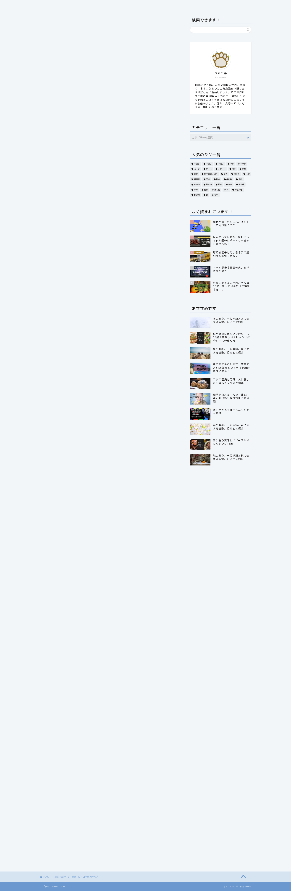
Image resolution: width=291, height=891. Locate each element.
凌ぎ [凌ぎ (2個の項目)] (234, 169)
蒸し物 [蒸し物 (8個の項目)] (217, 189)
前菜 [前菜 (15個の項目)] (196, 174)
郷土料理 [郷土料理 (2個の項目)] (238, 189)
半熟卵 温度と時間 (78, 234)
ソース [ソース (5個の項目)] (209, 169)
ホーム (48, 5)
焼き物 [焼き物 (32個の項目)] (209, 184)
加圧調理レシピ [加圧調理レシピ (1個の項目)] (210, 174)
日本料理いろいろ (131, 5)
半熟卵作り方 (74, 227)
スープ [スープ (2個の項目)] (197, 169)
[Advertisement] (109, 282)
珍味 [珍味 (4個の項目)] (196, 189)
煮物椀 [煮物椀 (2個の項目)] (241, 184)
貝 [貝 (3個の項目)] (227, 189)
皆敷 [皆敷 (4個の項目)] (206, 189)
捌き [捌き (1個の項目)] (218, 179)
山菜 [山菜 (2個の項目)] (248, 174)
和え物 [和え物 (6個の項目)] (236, 174)
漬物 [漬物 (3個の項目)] (240, 179)
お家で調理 (159, 5)
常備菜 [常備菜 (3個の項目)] (197, 179)
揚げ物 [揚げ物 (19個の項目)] (229, 179)
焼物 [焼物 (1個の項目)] (220, 184)
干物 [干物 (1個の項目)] (208, 179)
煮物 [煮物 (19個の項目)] (230, 184)
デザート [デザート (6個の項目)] (221, 169)
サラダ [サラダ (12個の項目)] (243, 163)
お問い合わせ (207, 5)
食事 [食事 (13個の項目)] (216, 195)
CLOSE (156, 214)
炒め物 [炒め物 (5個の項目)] (197, 184)
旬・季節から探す (99, 5)
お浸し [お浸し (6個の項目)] (209, 163)
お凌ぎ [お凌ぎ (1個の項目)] (197, 163)
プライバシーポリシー (54, 886)
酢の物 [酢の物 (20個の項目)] (197, 195)
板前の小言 (182, 5)
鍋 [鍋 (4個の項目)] (207, 195)
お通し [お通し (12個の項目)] (221, 163)
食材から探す (70, 5)
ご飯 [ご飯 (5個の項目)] (232, 163)
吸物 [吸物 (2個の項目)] (225, 174)
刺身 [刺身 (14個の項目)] (244, 169)
